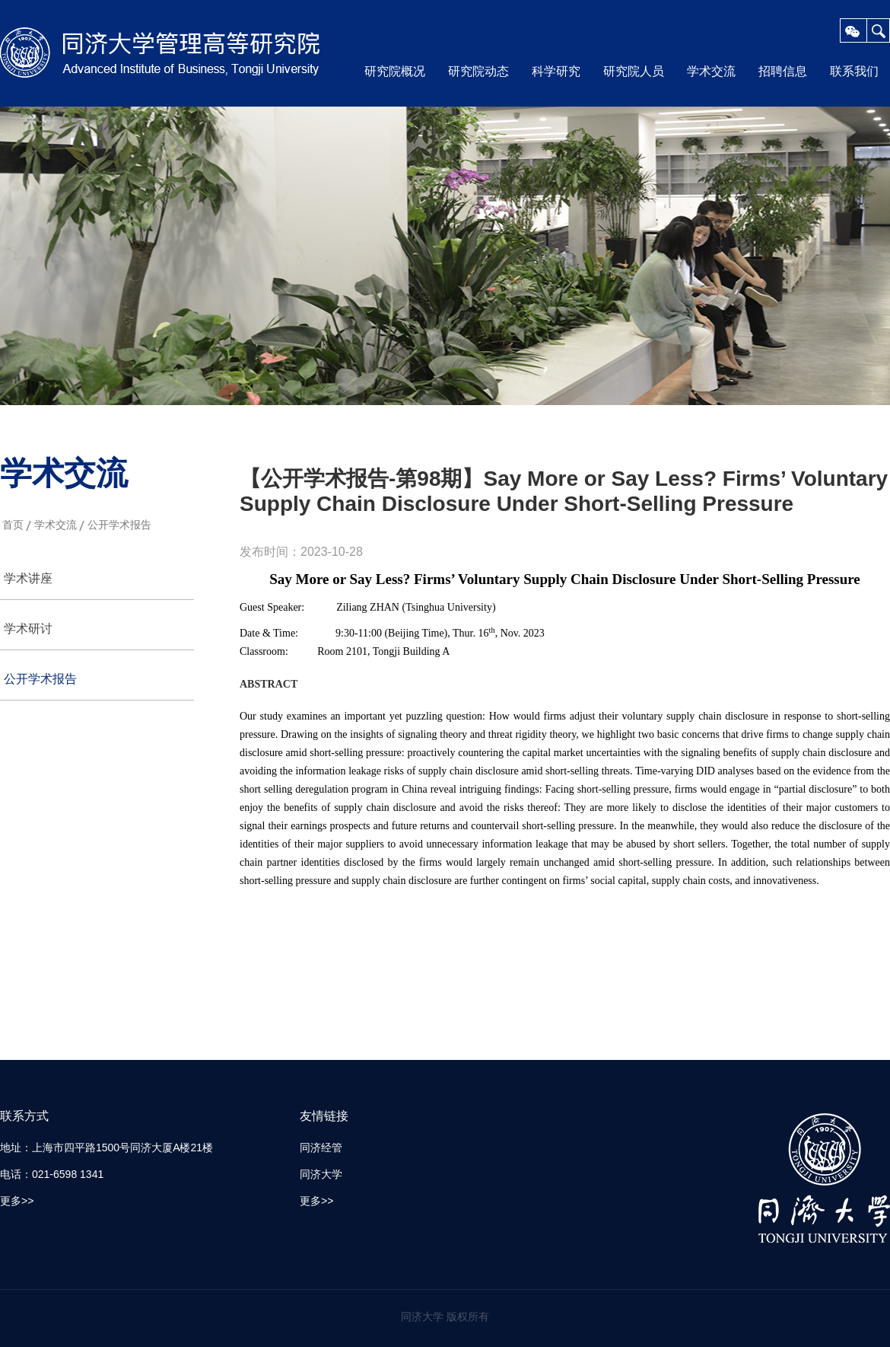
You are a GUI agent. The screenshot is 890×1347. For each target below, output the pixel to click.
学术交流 (711, 71)
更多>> (16, 1201)
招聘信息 (782, 71)
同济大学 (321, 1174)
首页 (13, 525)
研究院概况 (394, 71)
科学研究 (556, 71)
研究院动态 (478, 71)
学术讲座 (28, 578)
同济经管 (321, 1147)
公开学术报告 (119, 525)
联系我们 (854, 71)
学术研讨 (28, 628)
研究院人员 (633, 71)
